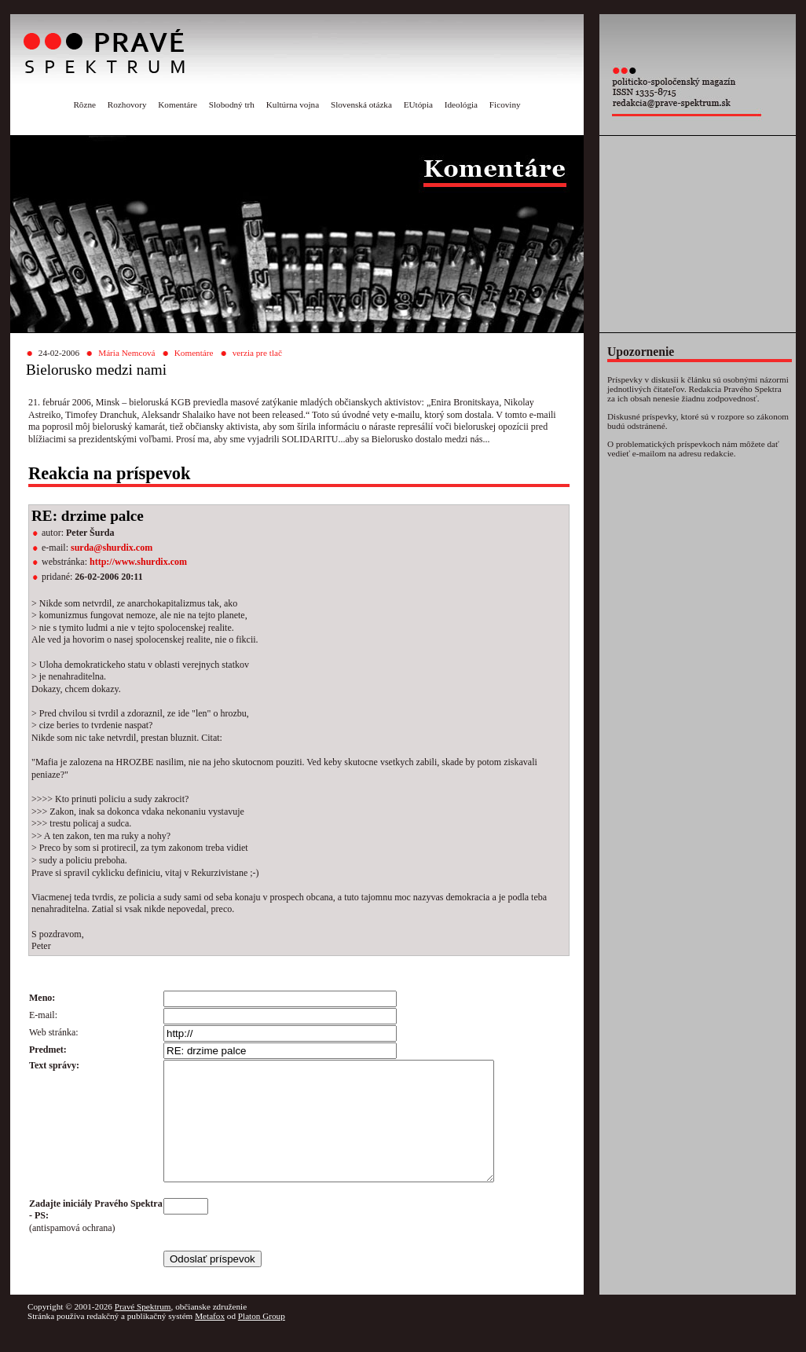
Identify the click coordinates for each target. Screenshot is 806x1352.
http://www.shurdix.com (138, 561)
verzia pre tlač (257, 352)
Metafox (210, 1339)
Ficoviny (505, 104)
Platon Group (261, 1339)
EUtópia (418, 104)
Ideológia (461, 104)
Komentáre (177, 104)
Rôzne (84, 104)
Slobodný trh (232, 104)
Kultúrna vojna (292, 104)
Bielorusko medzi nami (96, 369)
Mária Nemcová (126, 352)
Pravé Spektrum (143, 1330)
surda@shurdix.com (111, 547)
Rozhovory (127, 104)
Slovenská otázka (361, 104)
